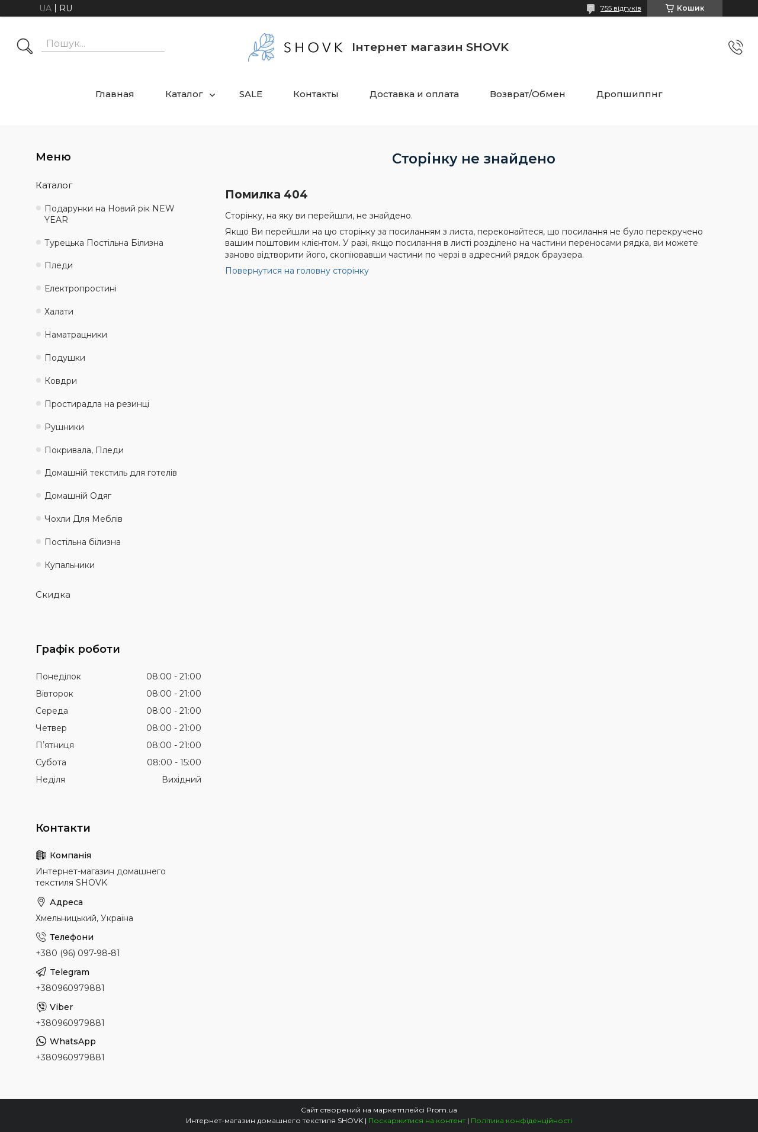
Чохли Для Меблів (83, 519)
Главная (114, 94)
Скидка (53, 594)
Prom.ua (441, 1109)
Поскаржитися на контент (416, 1120)
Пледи (58, 265)
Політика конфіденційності (521, 1120)
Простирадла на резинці (96, 404)
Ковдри (60, 381)
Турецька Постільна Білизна (103, 243)
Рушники (64, 427)
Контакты (316, 94)
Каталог (184, 94)
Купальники (69, 565)
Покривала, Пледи (84, 450)
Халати (58, 311)
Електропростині (80, 288)
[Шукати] (25, 47)
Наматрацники (75, 334)
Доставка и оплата (414, 94)
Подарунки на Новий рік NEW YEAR (109, 214)
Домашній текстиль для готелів (110, 472)
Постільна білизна (82, 542)
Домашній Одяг (77, 495)
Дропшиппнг (629, 94)
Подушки (64, 357)
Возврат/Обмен (528, 94)
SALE (250, 94)
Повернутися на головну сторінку (297, 270)
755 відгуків (620, 8)
